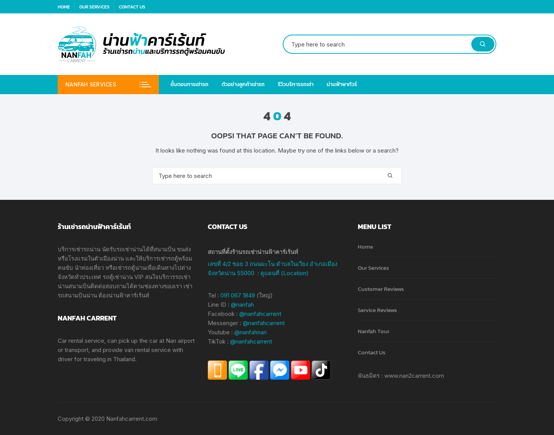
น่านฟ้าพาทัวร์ (342, 84)
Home (64, 6)
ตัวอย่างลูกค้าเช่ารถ (243, 84)
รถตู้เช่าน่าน (118, 277)
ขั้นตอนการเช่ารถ (189, 84)
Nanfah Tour (373, 331)
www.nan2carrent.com (414, 375)
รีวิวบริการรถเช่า (296, 84)
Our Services (94, 6)
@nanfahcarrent (260, 313)
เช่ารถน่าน (87, 249)
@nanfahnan (250, 332)
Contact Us (132, 6)
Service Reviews (377, 309)
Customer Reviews (381, 288)
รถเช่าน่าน (130, 249)
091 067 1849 (237, 295)
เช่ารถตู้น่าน (131, 267)
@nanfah (242, 304)
